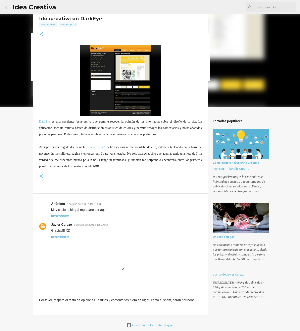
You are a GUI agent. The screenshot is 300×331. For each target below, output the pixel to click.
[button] (41, 34)
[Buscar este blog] (274, 7)
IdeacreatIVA (97, 147)
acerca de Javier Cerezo (229, 274)
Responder (60, 216)
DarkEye (45, 121)
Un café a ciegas (223, 236)
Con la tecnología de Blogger (150, 325)
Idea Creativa (34, 7)
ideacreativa (48, 24)
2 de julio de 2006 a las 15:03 (84, 203)
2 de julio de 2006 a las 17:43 (91, 224)
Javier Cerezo (61, 224)
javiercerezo (68, 24)
